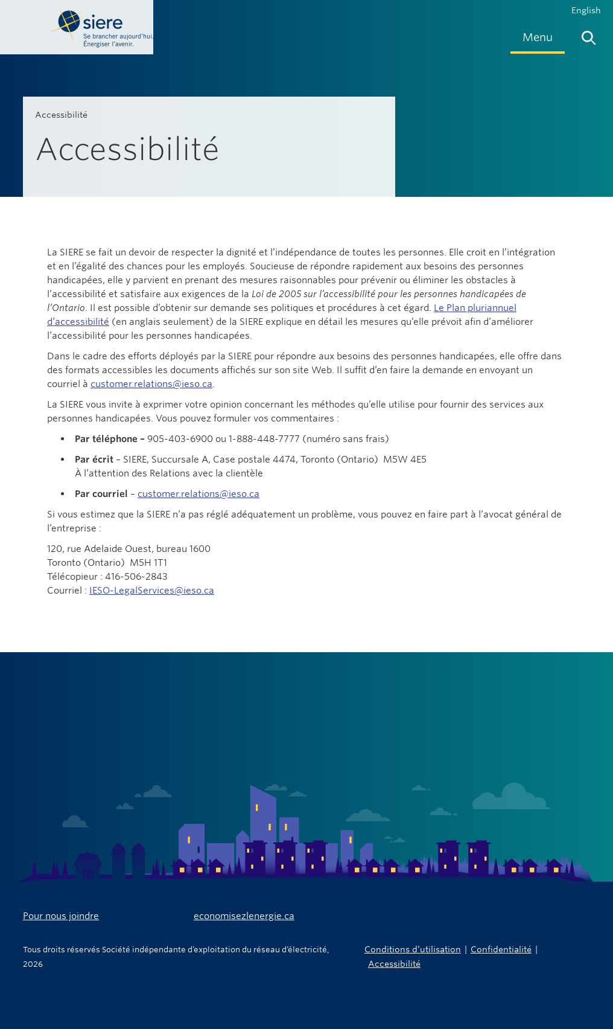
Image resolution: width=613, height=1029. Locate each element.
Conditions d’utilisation (412, 949)
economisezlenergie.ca (244, 916)
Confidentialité (501, 949)
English (586, 10)
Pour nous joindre (61, 916)
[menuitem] (537, 37)
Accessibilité (394, 963)
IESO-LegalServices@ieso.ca (151, 590)
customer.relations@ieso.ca (151, 383)
